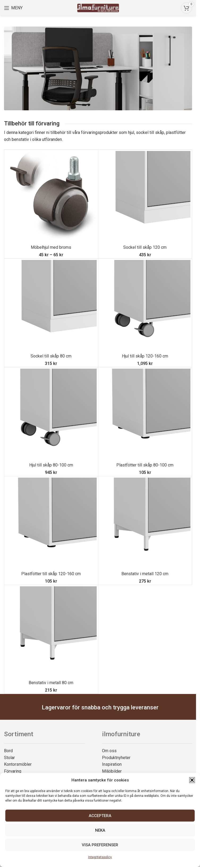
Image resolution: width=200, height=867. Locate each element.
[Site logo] (98, 7)
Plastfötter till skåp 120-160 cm (51, 573)
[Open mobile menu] (13, 8)
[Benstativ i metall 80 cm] (51, 631)
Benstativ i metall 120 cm (144, 573)
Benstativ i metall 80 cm (51, 682)
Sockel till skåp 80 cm (51, 356)
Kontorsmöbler (18, 764)
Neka (100, 830)
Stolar (9, 757)
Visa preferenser (100, 845)
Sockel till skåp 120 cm (145, 247)
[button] (192, 780)
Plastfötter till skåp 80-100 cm (144, 465)
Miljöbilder (112, 771)
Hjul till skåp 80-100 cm (51, 465)
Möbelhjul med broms (51, 247)
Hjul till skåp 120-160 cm (145, 356)
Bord (8, 750)
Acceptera (100, 815)
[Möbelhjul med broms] (51, 196)
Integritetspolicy (100, 857)
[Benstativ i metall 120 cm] (145, 523)
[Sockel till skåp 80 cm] (51, 305)
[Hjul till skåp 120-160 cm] (145, 305)
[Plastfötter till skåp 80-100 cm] (145, 414)
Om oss (109, 750)
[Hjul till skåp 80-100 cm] (51, 414)
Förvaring (12, 771)
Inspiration (112, 764)
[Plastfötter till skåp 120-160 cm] (51, 523)
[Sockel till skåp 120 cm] (145, 196)
